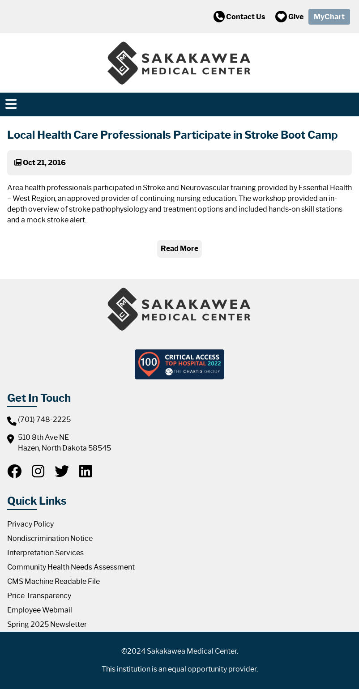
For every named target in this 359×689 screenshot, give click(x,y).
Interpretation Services (45, 553)
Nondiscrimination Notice (50, 538)
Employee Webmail (39, 610)
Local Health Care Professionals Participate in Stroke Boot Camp (172, 134)
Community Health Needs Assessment (71, 567)
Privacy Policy (30, 524)
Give (289, 16)
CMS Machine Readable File (53, 581)
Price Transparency (39, 595)
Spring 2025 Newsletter (47, 624)
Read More (179, 248)
